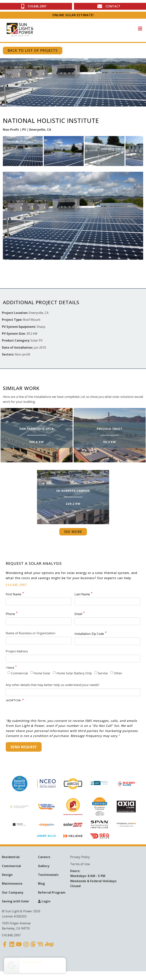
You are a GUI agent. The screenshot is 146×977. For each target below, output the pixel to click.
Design (7, 875)
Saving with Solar (15, 901)
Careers (44, 857)
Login (46, 901)
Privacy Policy (80, 857)
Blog (41, 883)
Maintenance (12, 883)
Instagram (26, 946)
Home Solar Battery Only (74, 673)
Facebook (5, 946)
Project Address (17, 651)
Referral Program (52, 892)
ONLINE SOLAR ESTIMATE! (73, 15)
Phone (10, 614)
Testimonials (48, 875)
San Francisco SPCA (36, 428)
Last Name (82, 594)
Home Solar (42, 673)
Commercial (19, 673)
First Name (13, 594)
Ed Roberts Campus (73, 490)
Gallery (43, 866)
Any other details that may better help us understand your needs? (52, 685)
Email (78, 614)
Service (103, 673)
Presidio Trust (109, 428)
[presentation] (35, 710)
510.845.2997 (16, 585)
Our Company (12, 892)
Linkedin (12, 946)
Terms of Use (80, 864)
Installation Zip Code (89, 634)
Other (118, 673)
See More (73, 531)
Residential (11, 857)
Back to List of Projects (33, 50)
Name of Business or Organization (30, 633)
